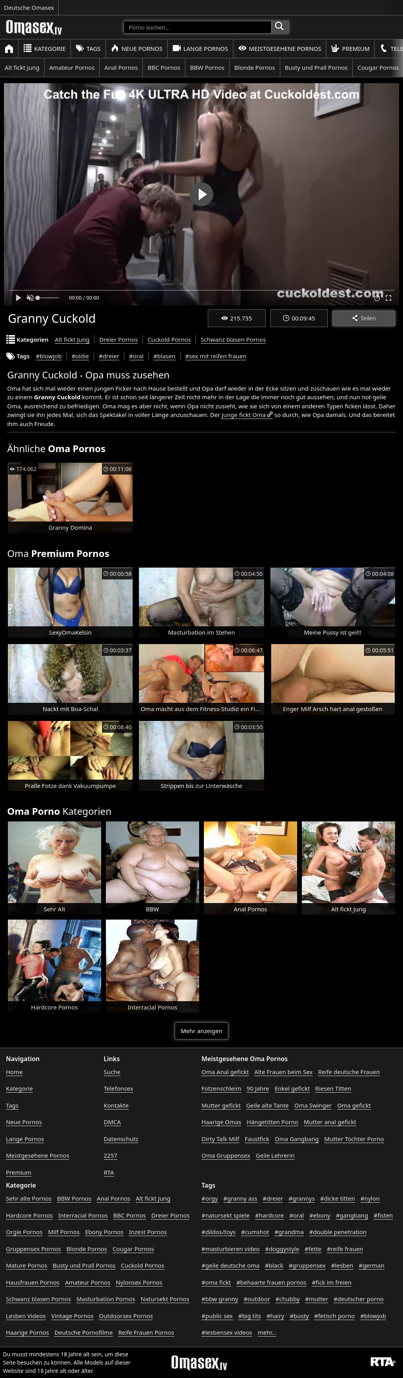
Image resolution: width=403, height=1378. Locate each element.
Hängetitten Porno (272, 1122)
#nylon (370, 1198)
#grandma (289, 1232)
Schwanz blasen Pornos (233, 339)
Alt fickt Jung (22, 67)
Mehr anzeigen (201, 1031)
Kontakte (116, 1105)
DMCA (112, 1122)
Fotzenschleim (221, 1088)
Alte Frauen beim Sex (283, 1072)
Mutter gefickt (221, 1105)
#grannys (301, 1198)
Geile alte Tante (267, 1105)
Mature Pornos (26, 1265)
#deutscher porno (359, 1299)
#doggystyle (282, 1249)
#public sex (217, 1316)
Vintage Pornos (72, 1316)
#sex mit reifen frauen (216, 356)
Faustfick (257, 1139)
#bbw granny (220, 1299)
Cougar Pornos (133, 1249)
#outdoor (257, 1299)
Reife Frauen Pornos (146, 1332)
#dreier (109, 356)
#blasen (164, 356)
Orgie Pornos (24, 1232)
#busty (299, 1316)
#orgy (210, 1198)
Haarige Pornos (27, 1332)
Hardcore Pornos (29, 1215)
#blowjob (49, 356)
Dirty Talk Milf (220, 1139)
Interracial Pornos (83, 1215)
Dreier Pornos (119, 339)
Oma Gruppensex (226, 1155)
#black (274, 1265)
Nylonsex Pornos (139, 1282)
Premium (350, 48)
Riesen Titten (333, 1088)
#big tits (249, 1316)
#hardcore (269, 1215)
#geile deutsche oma (230, 1265)
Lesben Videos (26, 1316)
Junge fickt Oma (244, 415)
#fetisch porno (334, 1316)
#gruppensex (307, 1265)
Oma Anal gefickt (225, 1072)
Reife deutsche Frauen (349, 1072)
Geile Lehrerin (275, 1155)
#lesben (342, 1265)
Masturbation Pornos (105, 1299)
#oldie (80, 356)
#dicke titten (337, 1198)
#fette (313, 1249)
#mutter (316, 1299)
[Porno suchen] (198, 27)
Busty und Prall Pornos (316, 67)
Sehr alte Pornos (29, 1198)
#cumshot (255, 1232)
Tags (88, 48)
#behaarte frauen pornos (272, 1282)
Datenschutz (121, 1139)
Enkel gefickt (292, 1088)
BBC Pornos (164, 67)
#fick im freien (331, 1282)
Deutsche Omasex (29, 7)
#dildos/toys (219, 1232)
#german (371, 1265)
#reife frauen (345, 1249)
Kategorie (44, 48)
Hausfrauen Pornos (32, 1282)
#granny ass (240, 1198)
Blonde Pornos (254, 67)
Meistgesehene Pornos (280, 48)
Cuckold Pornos (169, 339)
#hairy (275, 1316)
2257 (110, 1155)
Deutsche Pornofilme (83, 1332)
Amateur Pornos (71, 67)
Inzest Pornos (147, 1232)
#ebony (319, 1215)
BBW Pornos (207, 67)
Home (14, 1072)
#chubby (287, 1299)
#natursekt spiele (226, 1215)
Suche (112, 1072)
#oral (136, 356)
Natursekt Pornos (164, 1299)
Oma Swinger (313, 1105)
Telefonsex (118, 1088)
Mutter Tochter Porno (354, 1139)
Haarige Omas (221, 1122)
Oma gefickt (354, 1105)
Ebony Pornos (104, 1232)
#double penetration (338, 1232)
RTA (109, 1172)
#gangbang (352, 1215)
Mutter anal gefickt (330, 1122)
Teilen (364, 318)
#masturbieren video (231, 1249)
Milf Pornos (63, 1232)
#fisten (383, 1215)
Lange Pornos (200, 48)
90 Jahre (258, 1088)
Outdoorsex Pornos (126, 1316)
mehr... (267, 1332)
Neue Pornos (137, 48)
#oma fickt (216, 1282)
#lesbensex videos (227, 1332)
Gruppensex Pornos (33, 1249)
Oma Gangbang (297, 1139)
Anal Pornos (121, 67)
